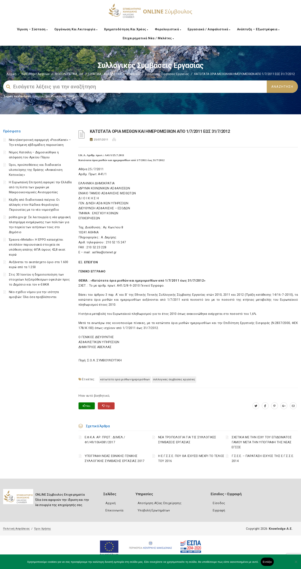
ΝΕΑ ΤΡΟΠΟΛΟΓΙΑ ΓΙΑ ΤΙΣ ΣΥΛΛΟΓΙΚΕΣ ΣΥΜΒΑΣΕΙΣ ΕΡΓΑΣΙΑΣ (187, 439)
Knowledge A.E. (280, 529)
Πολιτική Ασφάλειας (16, 528)
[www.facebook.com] (265, 406)
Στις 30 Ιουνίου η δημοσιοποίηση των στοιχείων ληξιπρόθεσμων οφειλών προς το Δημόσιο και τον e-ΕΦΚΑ (39, 279)
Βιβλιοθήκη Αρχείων (36, 74)
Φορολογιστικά (168, 29)
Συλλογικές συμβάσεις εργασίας (167, 74)
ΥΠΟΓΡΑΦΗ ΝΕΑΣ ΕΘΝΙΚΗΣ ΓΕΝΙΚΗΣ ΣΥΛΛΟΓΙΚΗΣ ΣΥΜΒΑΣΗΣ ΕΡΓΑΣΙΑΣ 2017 (114, 458)
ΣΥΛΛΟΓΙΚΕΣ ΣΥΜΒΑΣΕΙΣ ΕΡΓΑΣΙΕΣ (174, 379)
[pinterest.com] (274, 406)
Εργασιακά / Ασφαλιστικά (209, 29)
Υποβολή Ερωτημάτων (154, 510)
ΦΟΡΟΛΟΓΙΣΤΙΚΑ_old (69, 74)
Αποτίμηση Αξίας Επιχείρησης (159, 503)
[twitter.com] (256, 406)
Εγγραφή (219, 510)
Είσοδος (219, 503)
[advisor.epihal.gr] (293, 406)
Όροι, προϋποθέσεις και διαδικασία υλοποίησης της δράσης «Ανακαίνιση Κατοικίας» (35, 170)
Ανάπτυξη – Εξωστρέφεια (258, 29)
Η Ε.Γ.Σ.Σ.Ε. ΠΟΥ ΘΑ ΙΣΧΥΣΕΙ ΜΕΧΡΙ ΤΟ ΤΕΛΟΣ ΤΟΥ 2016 (191, 458)
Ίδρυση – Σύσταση (32, 29)
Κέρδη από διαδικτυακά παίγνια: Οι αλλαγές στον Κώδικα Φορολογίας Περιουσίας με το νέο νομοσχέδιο (34, 205)
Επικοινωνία (114, 510)
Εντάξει (267, 561)
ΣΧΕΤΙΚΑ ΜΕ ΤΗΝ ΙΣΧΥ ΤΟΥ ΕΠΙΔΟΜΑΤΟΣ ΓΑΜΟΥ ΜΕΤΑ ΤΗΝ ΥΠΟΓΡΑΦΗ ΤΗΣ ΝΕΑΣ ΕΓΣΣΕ (262, 442)
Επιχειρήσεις (77, 96)
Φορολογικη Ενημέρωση (50, 96)
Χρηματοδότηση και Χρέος (126, 29)
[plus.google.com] (284, 406)
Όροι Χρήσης (42, 528)
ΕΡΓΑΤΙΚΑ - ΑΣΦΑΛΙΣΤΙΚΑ (105, 74)
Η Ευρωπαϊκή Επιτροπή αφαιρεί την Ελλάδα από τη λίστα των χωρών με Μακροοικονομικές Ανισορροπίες (40, 187)
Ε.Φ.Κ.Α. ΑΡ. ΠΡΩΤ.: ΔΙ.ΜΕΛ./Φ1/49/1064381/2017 (105, 439)
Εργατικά (133, 74)
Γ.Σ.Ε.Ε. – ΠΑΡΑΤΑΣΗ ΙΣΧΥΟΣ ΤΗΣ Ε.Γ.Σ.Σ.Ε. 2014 (263, 458)
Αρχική (11, 74)
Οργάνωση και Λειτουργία (76, 29)
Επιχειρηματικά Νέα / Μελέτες (148, 38)
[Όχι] (296, 564)
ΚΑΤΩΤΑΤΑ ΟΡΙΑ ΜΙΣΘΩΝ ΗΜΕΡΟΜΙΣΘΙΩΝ (125, 379)
